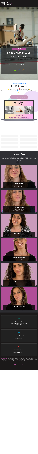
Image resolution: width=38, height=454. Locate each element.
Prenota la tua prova (19, 97)
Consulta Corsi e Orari (19, 64)
